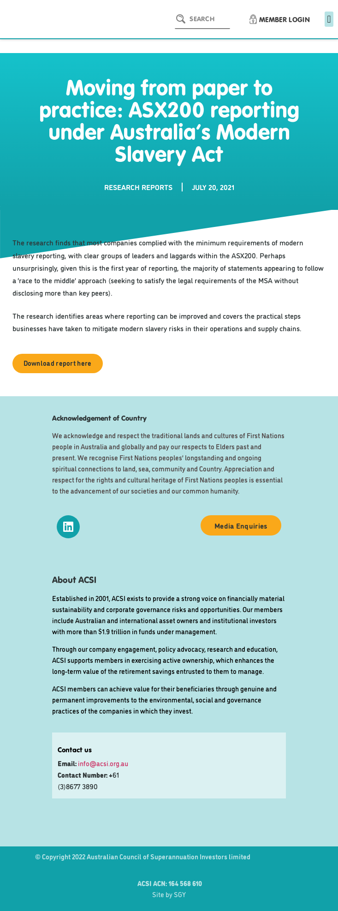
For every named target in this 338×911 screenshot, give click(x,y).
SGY (180, 894)
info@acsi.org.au (103, 763)
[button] (329, 19)
